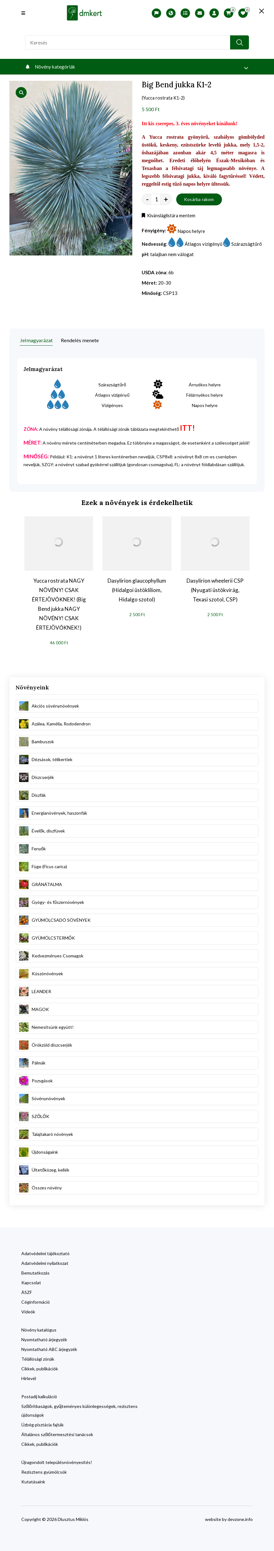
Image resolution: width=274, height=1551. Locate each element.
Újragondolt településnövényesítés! (56, 1460)
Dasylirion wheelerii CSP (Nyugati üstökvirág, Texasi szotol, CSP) (215, 587)
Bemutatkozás (35, 1270)
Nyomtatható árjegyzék (44, 1337)
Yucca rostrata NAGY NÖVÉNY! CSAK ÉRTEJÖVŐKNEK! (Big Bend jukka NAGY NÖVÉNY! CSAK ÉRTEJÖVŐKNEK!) (59, 602)
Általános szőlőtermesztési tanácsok (57, 1432)
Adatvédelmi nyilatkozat (44, 1261)
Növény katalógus (38, 1327)
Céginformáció (35, 1299)
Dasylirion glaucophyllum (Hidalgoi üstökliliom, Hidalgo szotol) (137, 587)
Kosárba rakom (199, 200)
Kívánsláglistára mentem (171, 216)
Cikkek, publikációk (39, 1366)
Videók (28, 1309)
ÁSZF (26, 1290)
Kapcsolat (31, 1280)
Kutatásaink (33, 1479)
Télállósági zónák (37, 1356)
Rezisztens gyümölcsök (44, 1469)
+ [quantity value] (166, 200)
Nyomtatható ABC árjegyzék (49, 1347)
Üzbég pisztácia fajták (42, 1422)
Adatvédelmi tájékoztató (45, 1251)
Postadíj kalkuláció (39, 1394)
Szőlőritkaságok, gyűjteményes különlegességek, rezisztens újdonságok (79, 1408)
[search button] (239, 42)
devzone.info (240, 1517)
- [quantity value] (147, 200)
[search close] (255, 11)
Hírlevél (28, 1376)
